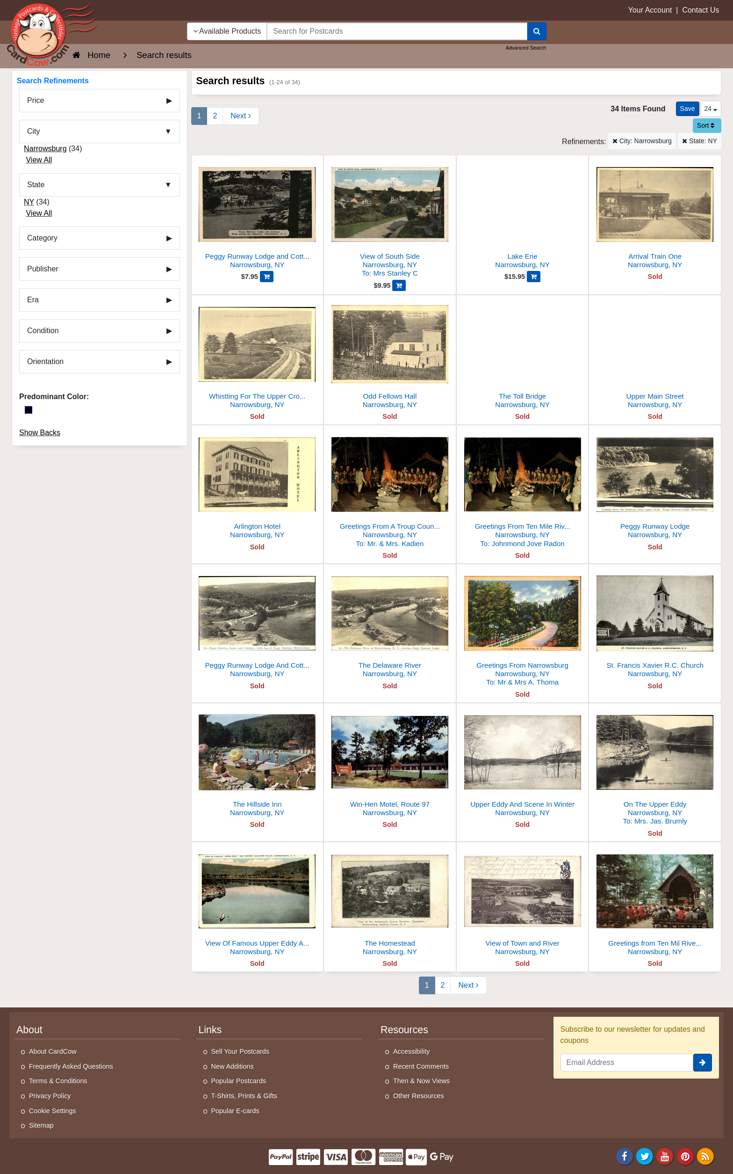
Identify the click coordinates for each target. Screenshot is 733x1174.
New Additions (232, 1066)
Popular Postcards (238, 1081)
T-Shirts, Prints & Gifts (244, 1096)
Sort (706, 125)
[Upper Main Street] (655, 354)
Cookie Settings (52, 1111)
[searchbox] (396, 31)
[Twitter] (644, 1155)
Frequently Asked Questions (71, 1066)
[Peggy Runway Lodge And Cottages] (257, 623)
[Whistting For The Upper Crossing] (257, 354)
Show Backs (39, 433)
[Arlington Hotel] (257, 484)
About (29, 1029)
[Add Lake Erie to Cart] (533, 276)
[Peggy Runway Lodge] (655, 484)
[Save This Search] (687, 109)
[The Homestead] (390, 901)
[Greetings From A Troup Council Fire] (390, 489)
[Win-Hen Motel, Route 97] (390, 762)
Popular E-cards (235, 1111)
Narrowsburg (45, 149)
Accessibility (411, 1051)
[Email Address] (627, 1063)
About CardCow (53, 1051)
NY (29, 202)
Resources (404, 1029)
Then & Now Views (421, 1081)
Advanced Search (526, 48)
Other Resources (418, 1096)
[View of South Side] (390, 219)
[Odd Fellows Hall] (390, 354)
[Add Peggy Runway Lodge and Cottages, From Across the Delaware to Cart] (266, 276)
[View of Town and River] (523, 901)
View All (39, 160)
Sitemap (41, 1125)
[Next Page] (241, 116)
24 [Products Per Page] (710, 108)
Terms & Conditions (58, 1081)
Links (210, 1029)
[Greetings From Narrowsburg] (523, 628)
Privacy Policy (50, 1096)
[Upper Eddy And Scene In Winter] (523, 762)
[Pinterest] (685, 1155)
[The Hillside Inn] (257, 762)
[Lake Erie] (523, 214)
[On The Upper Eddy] (655, 767)
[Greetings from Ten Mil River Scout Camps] (655, 901)
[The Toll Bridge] (523, 354)
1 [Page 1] (199, 116)
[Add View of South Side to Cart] (399, 285)
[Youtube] (665, 1155)
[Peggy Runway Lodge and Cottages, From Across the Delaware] (257, 214)
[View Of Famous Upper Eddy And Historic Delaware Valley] (257, 901)
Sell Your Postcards (240, 1051)
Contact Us (700, 10)
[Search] (536, 31)
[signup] (702, 1063)
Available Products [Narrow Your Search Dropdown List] (227, 31)
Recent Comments (421, 1066)
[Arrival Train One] (655, 214)
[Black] (28, 410)
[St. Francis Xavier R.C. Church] (655, 623)
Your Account (650, 10)
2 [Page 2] (215, 116)
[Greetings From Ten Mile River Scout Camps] (523, 489)
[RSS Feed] (705, 1155)
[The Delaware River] (390, 623)
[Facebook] (624, 1155)
